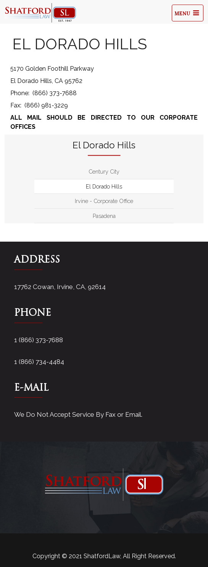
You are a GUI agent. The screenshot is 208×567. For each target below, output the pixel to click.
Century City (104, 171)
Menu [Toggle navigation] (187, 13)
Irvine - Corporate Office (104, 201)
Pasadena (104, 216)
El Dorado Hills (104, 186)
